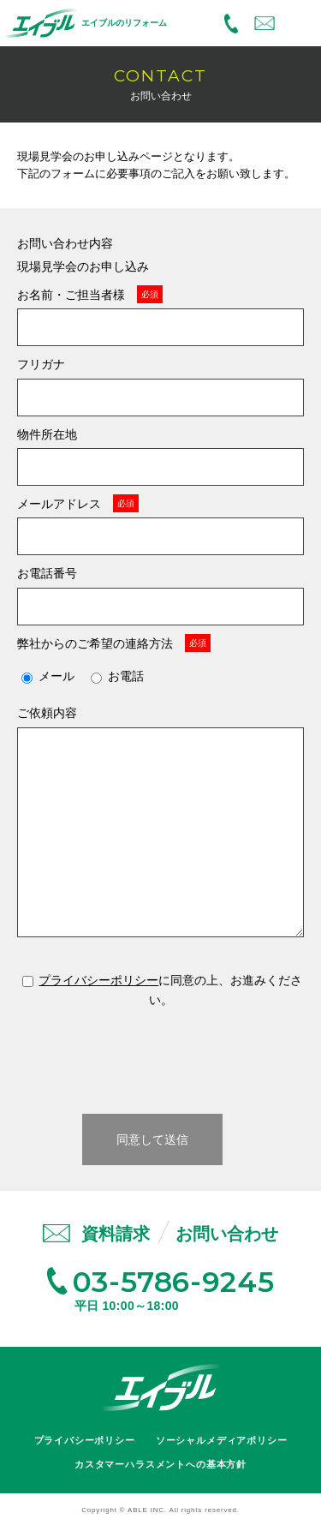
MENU (300, 23)
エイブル (161, 1387)
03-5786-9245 (231, 23)
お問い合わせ (264, 23)
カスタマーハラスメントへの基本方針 (160, 1464)
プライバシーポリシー (98, 980)
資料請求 (115, 1233)
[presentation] (161, 1059)
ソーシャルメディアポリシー (222, 1440)
